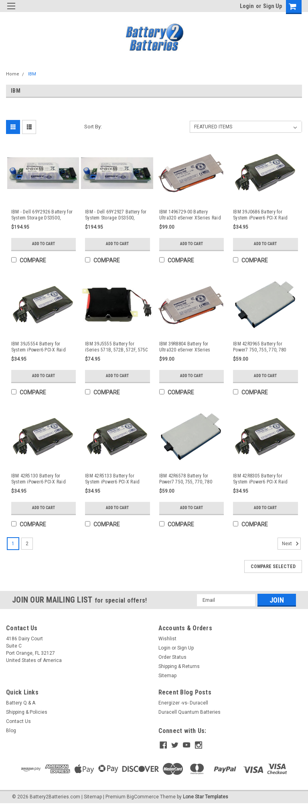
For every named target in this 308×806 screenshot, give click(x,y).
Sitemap (167, 677)
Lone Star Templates (205, 798)
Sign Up (272, 6)
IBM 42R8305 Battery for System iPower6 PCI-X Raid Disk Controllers (260, 479)
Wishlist (167, 640)
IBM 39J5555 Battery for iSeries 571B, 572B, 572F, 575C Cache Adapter (116, 347)
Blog (11, 732)
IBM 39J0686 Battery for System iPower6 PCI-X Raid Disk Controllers (260, 215)
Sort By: (93, 127)
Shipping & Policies (26, 714)
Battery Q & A (20, 704)
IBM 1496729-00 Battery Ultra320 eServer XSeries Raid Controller (190, 215)
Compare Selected (273, 568)
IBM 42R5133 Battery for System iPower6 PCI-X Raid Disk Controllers (112, 479)
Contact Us (18, 723)
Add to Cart (43, 244)
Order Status (172, 659)
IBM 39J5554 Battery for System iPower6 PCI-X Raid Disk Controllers (38, 347)
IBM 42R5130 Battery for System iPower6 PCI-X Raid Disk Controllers (38, 479)
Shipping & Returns (179, 668)
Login (247, 6)
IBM (32, 74)
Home (12, 74)
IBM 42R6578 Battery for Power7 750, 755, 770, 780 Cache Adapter (185, 479)
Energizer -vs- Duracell (183, 704)
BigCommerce (143, 798)
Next (291, 545)
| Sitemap (91, 798)
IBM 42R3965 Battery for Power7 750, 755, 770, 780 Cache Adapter (259, 347)
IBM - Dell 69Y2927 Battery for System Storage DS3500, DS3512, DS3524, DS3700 (116, 215)
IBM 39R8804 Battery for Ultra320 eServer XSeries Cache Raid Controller (185, 347)
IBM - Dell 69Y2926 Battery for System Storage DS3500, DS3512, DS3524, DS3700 (42, 215)
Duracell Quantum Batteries (189, 714)
